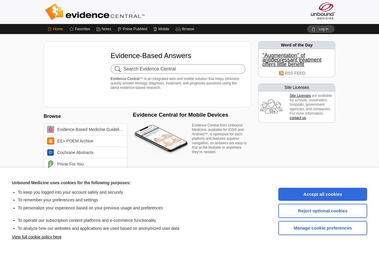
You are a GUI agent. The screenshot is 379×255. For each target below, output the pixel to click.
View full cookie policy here (37, 237)
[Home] (55, 29)
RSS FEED (295, 73)
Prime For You (65, 164)
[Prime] (132, 29)
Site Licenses (300, 96)
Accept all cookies (322, 194)
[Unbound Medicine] (323, 10)
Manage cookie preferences (323, 227)
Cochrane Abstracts (70, 152)
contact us (298, 118)
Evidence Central (118, 12)
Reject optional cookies (323, 210)
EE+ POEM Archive (70, 141)
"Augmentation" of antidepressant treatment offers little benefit (291, 60)
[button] (186, 29)
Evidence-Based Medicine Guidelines (86, 129)
